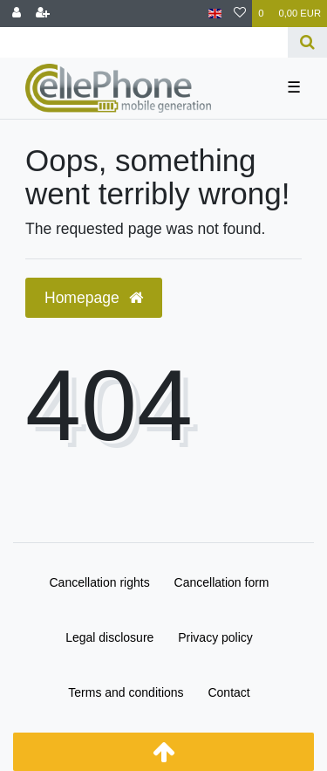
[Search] (307, 42)
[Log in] (16, 13)
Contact (228, 692)
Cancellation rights (100, 582)
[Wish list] (240, 13)
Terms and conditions (125, 692)
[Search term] (144, 42)
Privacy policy (215, 637)
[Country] (215, 13)
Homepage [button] (93, 297)
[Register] (43, 13)
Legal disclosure (109, 637)
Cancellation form (221, 582)
